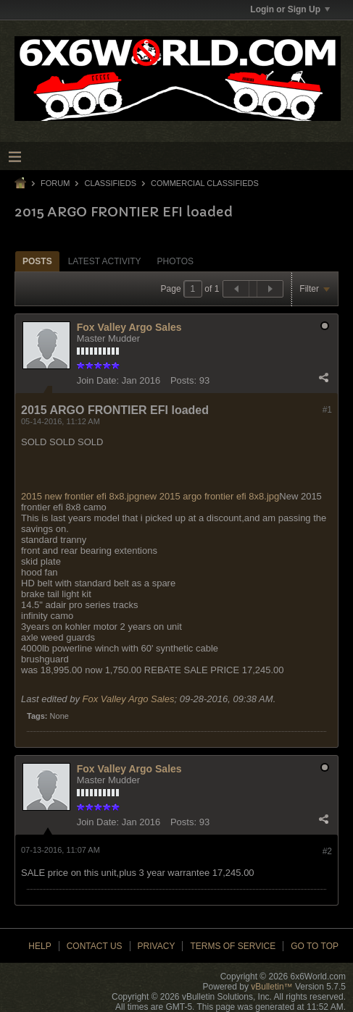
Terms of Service (232, 946)
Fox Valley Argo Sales (129, 327)
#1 (327, 410)
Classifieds (110, 183)
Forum (55, 183)
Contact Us (94, 946)
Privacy (156, 946)
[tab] (37, 260)
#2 (327, 851)
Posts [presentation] (37, 261)
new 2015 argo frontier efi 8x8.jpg (209, 496)
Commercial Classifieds (205, 183)
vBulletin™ (271, 987)
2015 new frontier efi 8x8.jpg (80, 496)
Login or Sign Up (290, 9)
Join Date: (98, 380)
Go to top (315, 946)
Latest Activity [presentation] (104, 261)
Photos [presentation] (175, 261)
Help (39, 946)
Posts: (183, 380)
